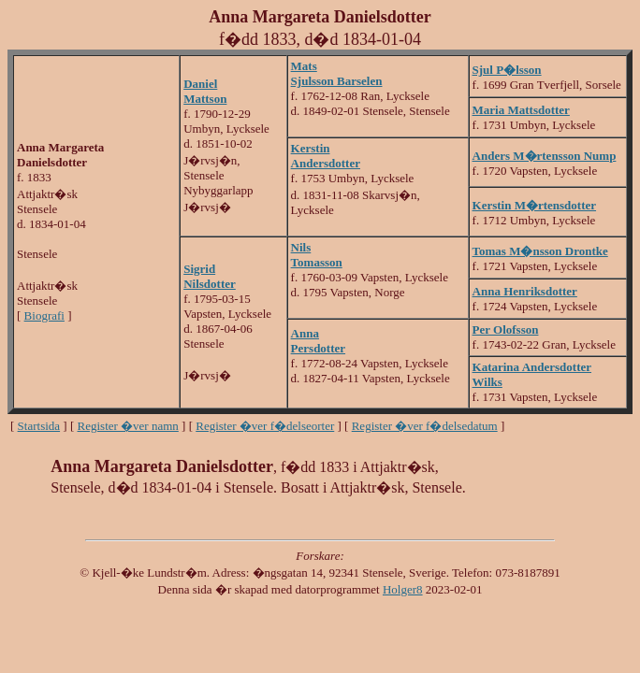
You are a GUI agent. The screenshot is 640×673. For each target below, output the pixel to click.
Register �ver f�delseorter (265, 426)
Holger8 (403, 589)
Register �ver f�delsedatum (425, 426)
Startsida (39, 426)
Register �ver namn (128, 426)
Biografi (44, 315)
